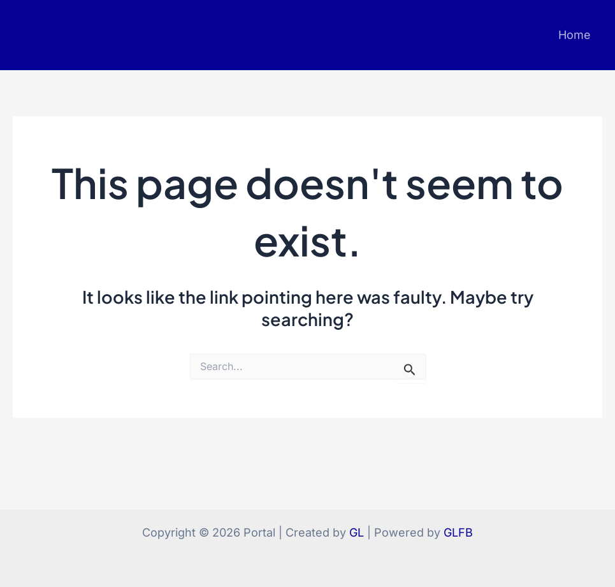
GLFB (458, 532)
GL (356, 532)
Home (574, 34)
